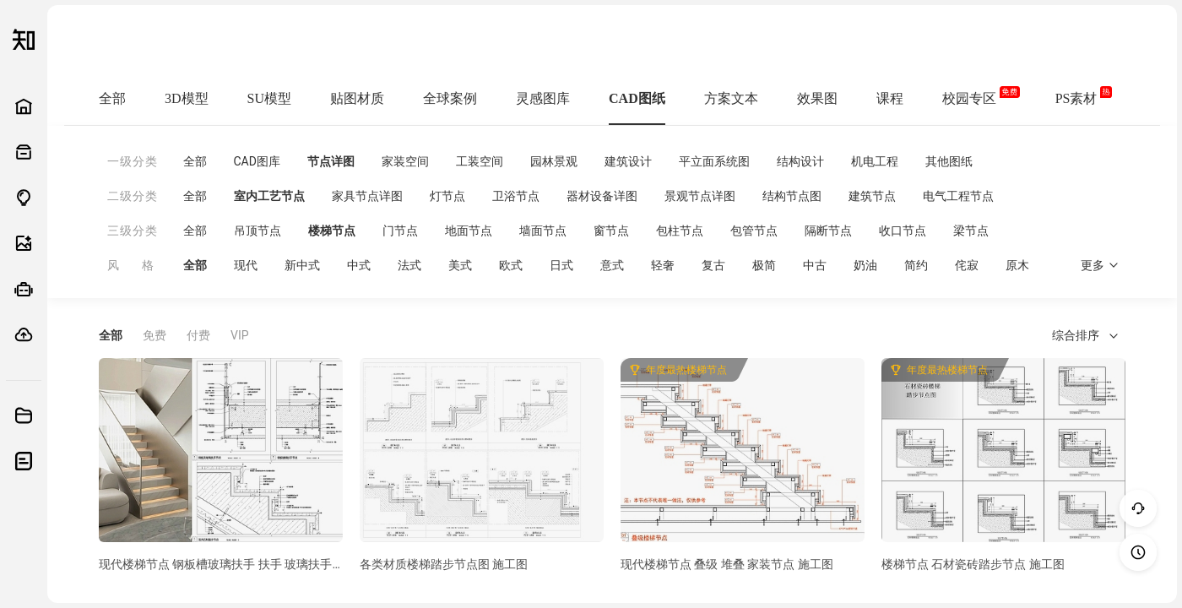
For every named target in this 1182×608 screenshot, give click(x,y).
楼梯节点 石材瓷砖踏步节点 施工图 (973, 564)
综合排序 (1085, 335)
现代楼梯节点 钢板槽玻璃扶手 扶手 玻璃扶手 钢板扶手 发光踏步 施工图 (221, 564)
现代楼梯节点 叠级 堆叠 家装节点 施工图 (727, 564)
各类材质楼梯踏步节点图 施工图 (444, 564)
